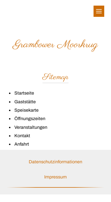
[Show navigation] (99, 11)
